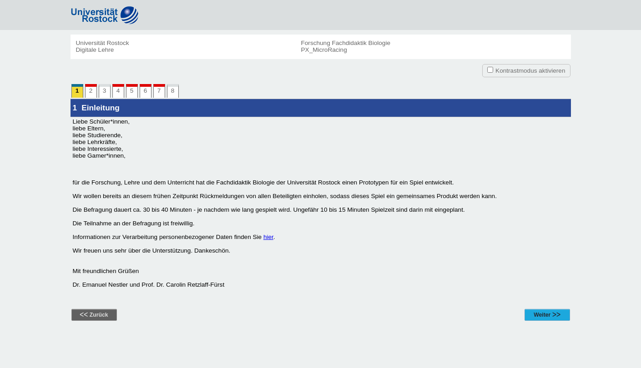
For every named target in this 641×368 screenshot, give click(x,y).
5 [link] (134, 90)
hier (268, 237)
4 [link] (120, 90)
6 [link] (147, 90)
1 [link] (79, 90)
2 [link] (93, 90)
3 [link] (104, 90)
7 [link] (161, 90)
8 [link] (173, 90)
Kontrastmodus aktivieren (530, 70)
